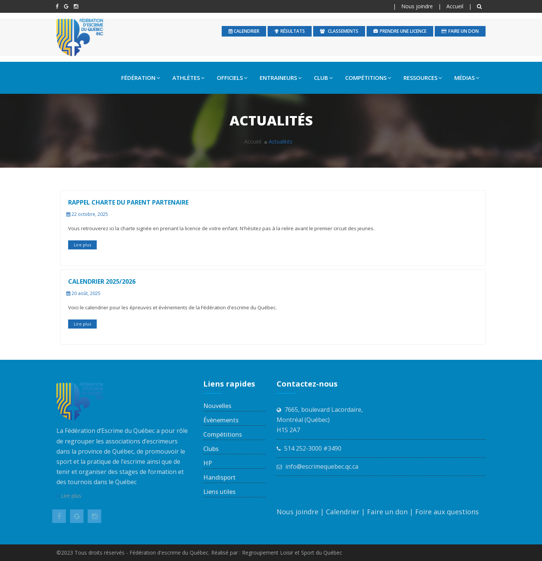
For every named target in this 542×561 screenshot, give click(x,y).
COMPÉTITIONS (368, 77)
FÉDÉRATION (140, 77)
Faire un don (460, 31)
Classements (339, 31)
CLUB (323, 77)
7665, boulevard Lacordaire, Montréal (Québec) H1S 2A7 (320, 419)
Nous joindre (417, 6)
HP (207, 463)
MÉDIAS (467, 77)
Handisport (219, 477)
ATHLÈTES (188, 77)
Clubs (211, 449)
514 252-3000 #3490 (312, 448)
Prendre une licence (399, 31)
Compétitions (222, 434)
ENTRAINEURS (281, 77)
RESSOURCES (422, 77)
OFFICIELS (232, 77)
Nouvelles (217, 406)
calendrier (243, 31)
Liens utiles (219, 492)
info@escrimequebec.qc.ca (321, 466)
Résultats (289, 31)
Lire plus (82, 245)
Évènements (221, 420)
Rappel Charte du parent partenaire (128, 202)
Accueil (454, 6)
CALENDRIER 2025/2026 (102, 281)
